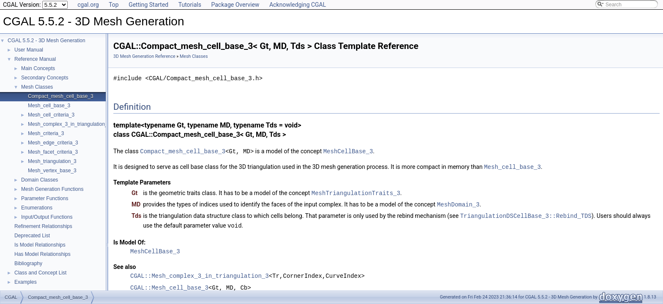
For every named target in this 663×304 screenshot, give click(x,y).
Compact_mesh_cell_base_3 (60, 96)
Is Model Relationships (40, 245)
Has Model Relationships (42, 254)
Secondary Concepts (44, 78)
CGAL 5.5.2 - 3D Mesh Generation (46, 40)
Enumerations (36, 208)
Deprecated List (32, 236)
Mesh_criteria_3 (46, 133)
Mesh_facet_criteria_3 (53, 152)
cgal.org (88, 4)
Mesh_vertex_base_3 (52, 171)
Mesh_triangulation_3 (52, 161)
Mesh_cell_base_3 (49, 106)
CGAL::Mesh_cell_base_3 (169, 285)
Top (114, 4)
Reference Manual (35, 59)
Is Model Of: (129, 239)
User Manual (28, 50)
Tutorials (189, 4)
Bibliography (28, 263)
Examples (25, 282)
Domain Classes (39, 180)
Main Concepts (38, 68)
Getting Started (148, 4)
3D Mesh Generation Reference (144, 56)
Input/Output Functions (46, 217)
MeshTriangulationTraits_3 (356, 192)
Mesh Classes (37, 87)
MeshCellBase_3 (348, 151)
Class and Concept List (40, 273)
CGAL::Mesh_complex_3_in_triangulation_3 (199, 273)
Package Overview (235, 4)
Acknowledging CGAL (297, 4)
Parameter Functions (44, 198)
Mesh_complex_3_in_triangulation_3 (69, 124)
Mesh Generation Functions (52, 189)
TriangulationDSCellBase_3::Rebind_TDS (526, 214)
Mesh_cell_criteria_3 (51, 115)
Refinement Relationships (43, 226)
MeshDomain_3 (458, 203)
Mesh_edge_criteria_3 (53, 143)
